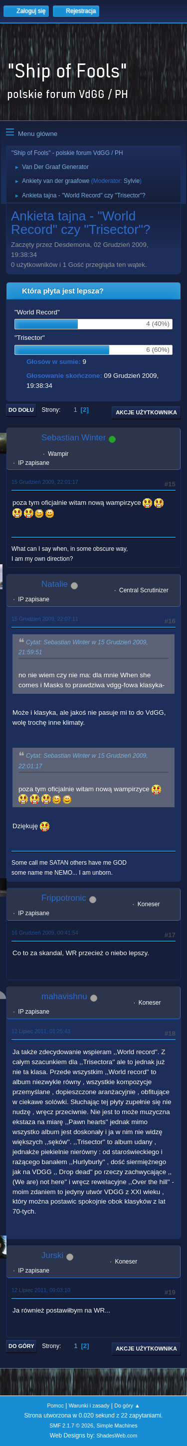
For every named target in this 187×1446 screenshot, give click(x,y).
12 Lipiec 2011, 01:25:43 (40, 1031)
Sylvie (132, 180)
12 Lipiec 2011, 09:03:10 (40, 1290)
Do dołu (21, 410)
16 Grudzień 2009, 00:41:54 (44, 933)
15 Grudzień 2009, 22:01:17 (44, 482)
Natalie (54, 584)
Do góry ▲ (127, 1406)
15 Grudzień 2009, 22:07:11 (44, 619)
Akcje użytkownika (146, 412)
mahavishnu (64, 996)
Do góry (21, 1346)
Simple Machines (117, 1426)
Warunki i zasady (89, 1406)
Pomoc (55, 1406)
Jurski (52, 1255)
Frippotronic (63, 898)
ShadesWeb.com (116, 1436)
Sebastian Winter (73, 437)
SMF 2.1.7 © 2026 (71, 1426)
